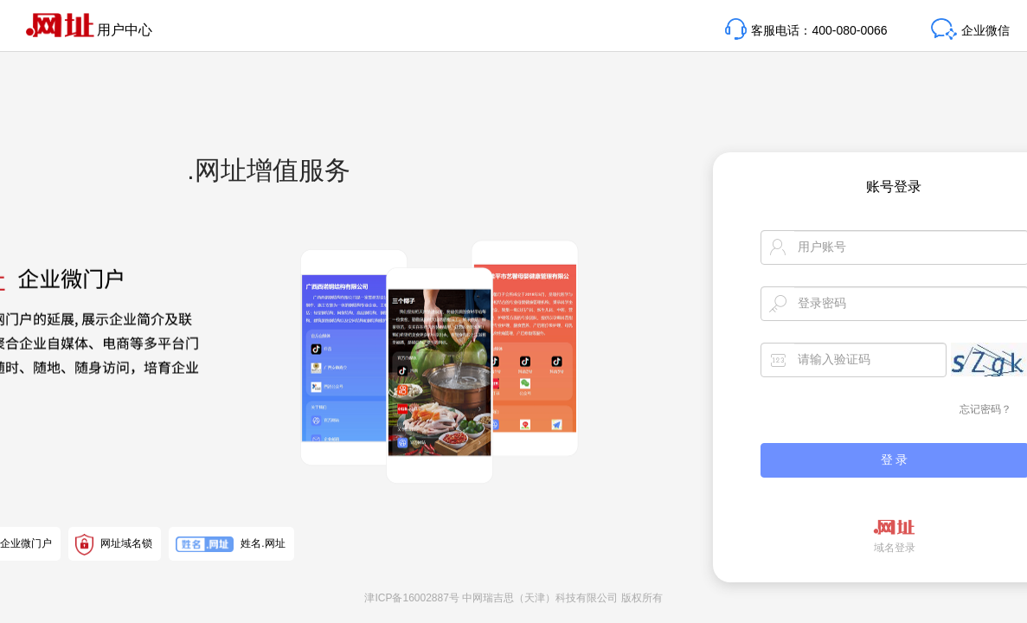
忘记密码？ (985, 409)
